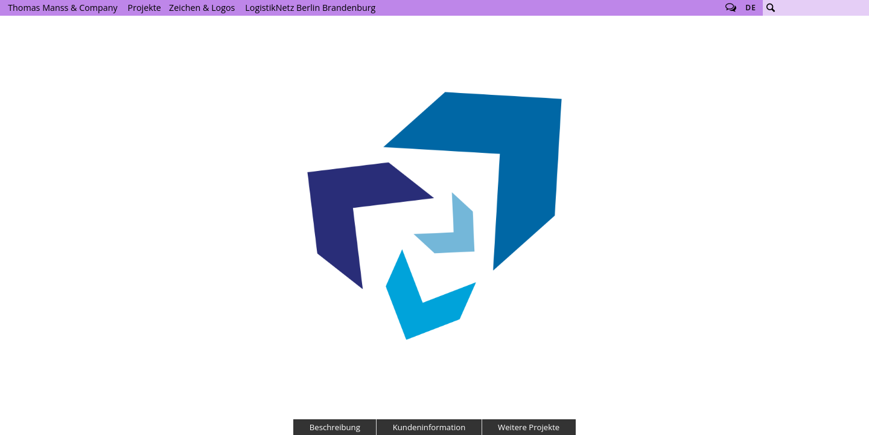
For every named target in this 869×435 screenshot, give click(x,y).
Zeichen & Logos (202, 7)
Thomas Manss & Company (62, 7)
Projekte (144, 7)
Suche (770, 8)
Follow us (731, 8)
